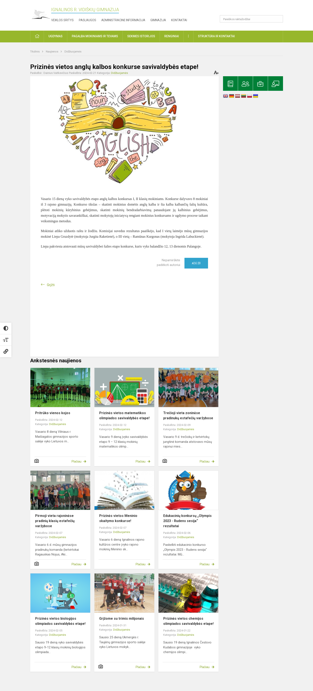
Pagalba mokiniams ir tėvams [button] (95, 36)
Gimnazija (158, 20)
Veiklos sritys (62, 20)
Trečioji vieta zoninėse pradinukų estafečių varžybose (188, 415)
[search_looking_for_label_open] (278, 18)
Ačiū (196, 263)
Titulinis (35, 51)
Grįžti (51, 285)
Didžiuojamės (72, 51)
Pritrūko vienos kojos (52, 413)
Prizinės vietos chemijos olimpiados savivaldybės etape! (188, 621)
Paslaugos (87, 20)
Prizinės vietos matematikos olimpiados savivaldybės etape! (124, 415)
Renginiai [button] (171, 36)
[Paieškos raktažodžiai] (251, 18)
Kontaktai (179, 20)
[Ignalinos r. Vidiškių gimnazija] (40, 14)
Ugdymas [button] (55, 36)
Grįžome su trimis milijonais (121, 618)
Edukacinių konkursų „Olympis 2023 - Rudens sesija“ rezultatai (187, 521)
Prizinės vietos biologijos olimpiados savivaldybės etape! (60, 621)
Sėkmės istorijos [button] (141, 36)
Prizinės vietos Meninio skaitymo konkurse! (118, 518)
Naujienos (52, 51)
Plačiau (76, 461)
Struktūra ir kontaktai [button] (216, 36)
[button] (254, 9)
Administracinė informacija (123, 20)
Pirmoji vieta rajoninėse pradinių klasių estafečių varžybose (55, 521)
